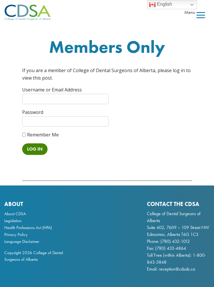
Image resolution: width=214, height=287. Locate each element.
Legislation (13, 221)
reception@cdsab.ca (177, 269)
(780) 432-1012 (175, 241)
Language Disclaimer (21, 241)
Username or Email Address (52, 90)
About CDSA (15, 214)
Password (32, 112)
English (160, 4)
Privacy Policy (16, 234)
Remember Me (40, 135)
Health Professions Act (22, 227)
